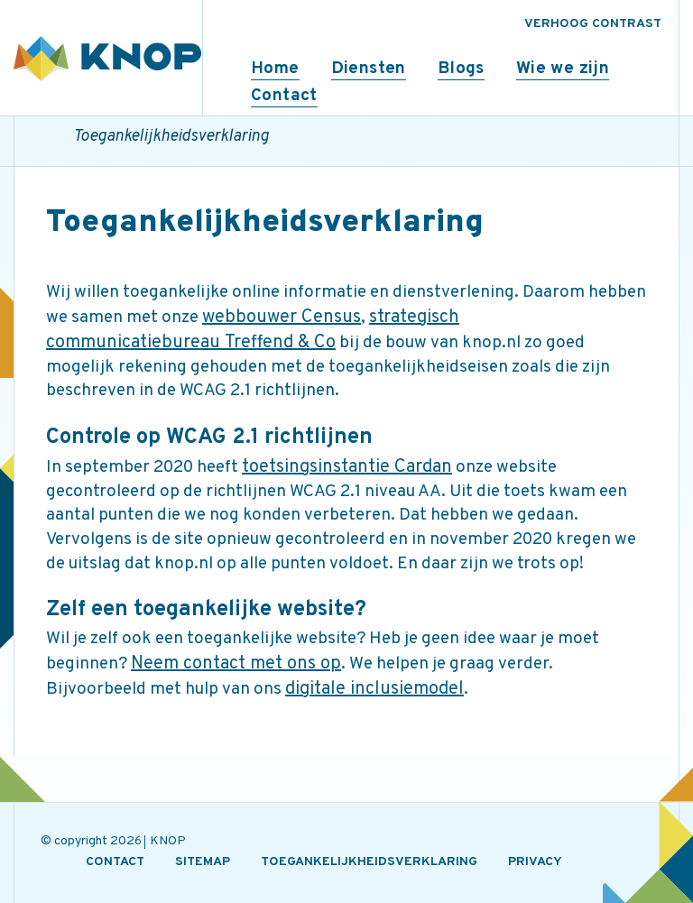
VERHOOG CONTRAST (592, 24)
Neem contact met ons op (236, 664)
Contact (284, 95)
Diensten (368, 68)
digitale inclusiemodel (374, 689)
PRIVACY (535, 862)
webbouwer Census (281, 317)
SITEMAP (202, 862)
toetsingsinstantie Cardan (347, 467)
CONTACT (115, 862)
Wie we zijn (562, 68)
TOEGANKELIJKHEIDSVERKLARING (369, 862)
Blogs (461, 68)
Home (275, 68)
